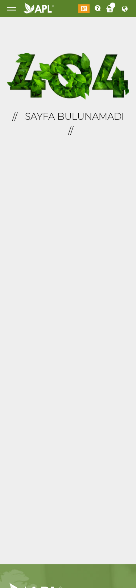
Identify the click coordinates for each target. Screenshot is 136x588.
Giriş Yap (84, 8)
